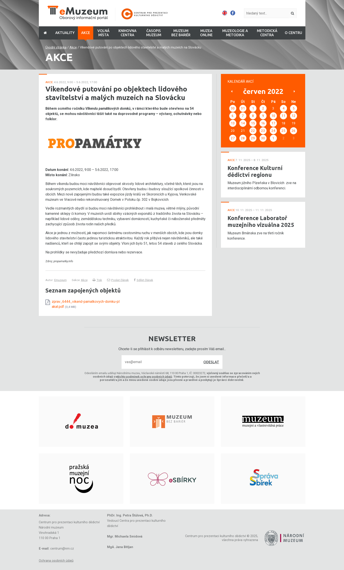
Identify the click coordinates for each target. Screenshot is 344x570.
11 (283, 116)
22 (253, 131)
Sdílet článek (143, 280)
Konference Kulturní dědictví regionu (255, 171)
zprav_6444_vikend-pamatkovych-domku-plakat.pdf (86, 303)
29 (253, 138)
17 (273, 123)
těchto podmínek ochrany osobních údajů (144, 376)
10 (273, 116)
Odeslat (211, 362)
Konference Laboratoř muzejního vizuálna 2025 (261, 221)
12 (294, 116)
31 (243, 108)
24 (273, 131)
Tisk (97, 280)
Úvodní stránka (55, 47)
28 (243, 138)
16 (263, 123)
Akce (73, 47)
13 (233, 123)
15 (253, 123)
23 (263, 131)
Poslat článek (118, 280)
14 (243, 123)
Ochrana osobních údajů (56, 561)
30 (233, 108)
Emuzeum (60, 280)
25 (283, 131)
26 (294, 131)
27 (233, 138)
